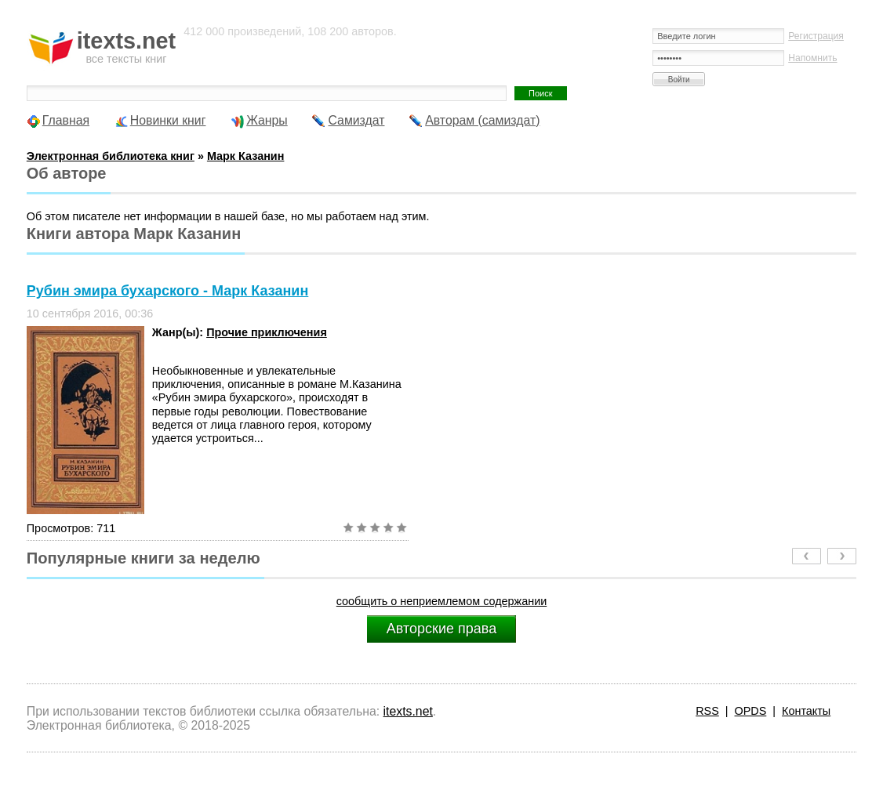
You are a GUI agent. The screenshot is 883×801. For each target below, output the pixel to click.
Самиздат (356, 120)
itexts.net (408, 711)
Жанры (267, 120)
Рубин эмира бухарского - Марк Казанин (168, 291)
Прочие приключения (266, 332)
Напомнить (812, 58)
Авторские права (441, 628)
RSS (707, 711)
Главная (65, 120)
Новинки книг (168, 120)
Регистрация (816, 36)
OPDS (751, 711)
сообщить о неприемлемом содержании (441, 601)
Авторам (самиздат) (482, 120)
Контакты (806, 711)
